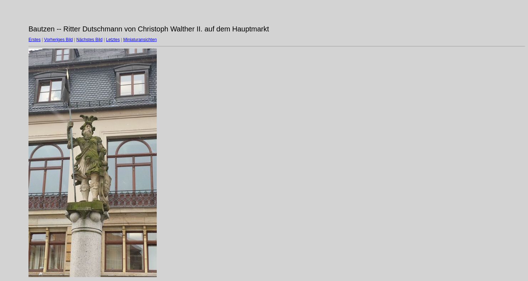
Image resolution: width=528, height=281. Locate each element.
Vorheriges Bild (58, 39)
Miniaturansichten (140, 39)
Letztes (113, 39)
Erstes (35, 39)
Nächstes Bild (89, 39)
